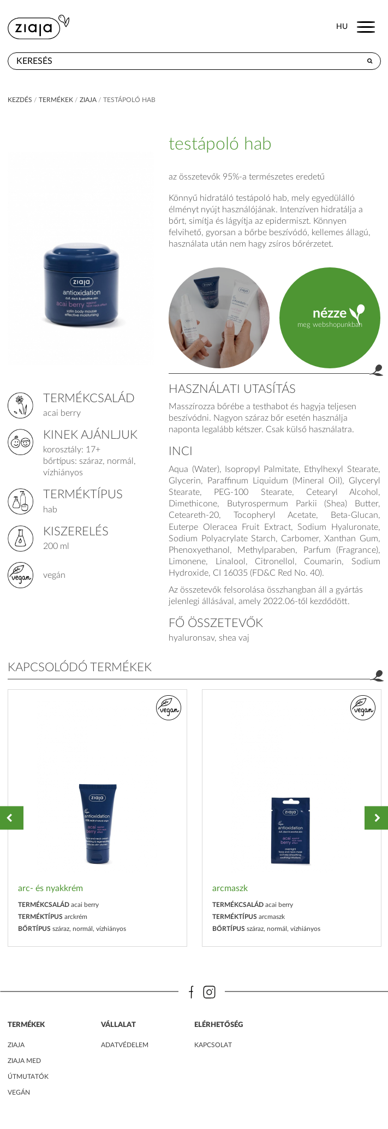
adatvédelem (124, 1045)
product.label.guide (219, 317)
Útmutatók (28, 1076)
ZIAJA (16, 1045)
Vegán (19, 1092)
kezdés (20, 100)
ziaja (88, 100)
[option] (97, 818)
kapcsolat (213, 1045)
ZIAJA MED (24, 1061)
